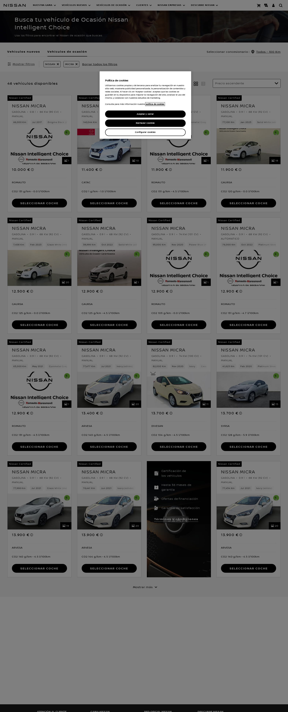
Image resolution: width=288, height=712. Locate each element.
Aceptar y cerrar (145, 114)
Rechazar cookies (145, 123)
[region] (145, 105)
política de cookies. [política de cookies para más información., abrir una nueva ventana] (155, 104)
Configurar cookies (145, 132)
